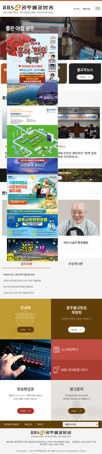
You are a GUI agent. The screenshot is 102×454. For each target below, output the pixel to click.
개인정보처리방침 (11, 424)
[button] (90, 57)
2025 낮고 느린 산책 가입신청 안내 (18, 293)
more (83, 77)
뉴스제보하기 (69, 349)
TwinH (82, 451)
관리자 (40, 424)
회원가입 (86, 9)
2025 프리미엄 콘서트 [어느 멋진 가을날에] (22, 280)
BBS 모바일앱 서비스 (74, 370)
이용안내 (28, 424)
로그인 (76, 9)
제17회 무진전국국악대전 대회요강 (18, 287)
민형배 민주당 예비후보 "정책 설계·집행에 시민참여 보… (76, 155)
